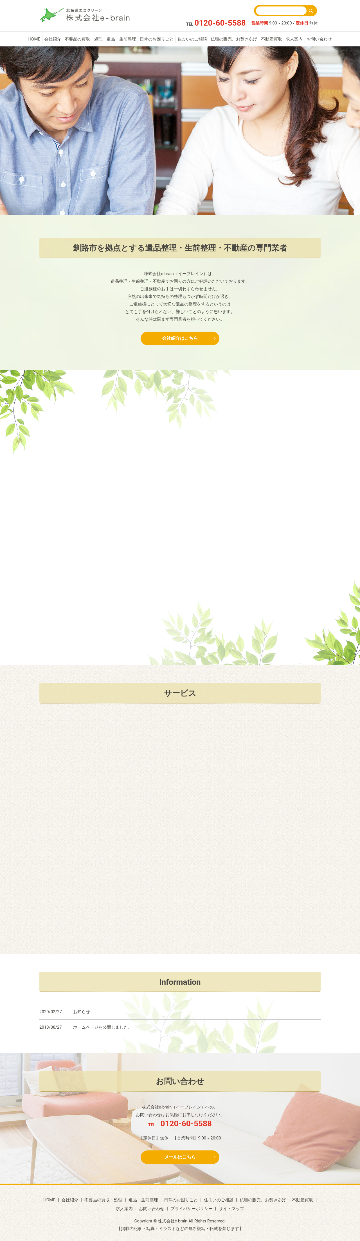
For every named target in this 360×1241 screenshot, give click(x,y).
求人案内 (294, 39)
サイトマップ (231, 1208)
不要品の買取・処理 (84, 39)
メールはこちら (180, 1157)
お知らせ (81, 1011)
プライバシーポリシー (191, 1208)
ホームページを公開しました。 (102, 1027)
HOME (34, 39)
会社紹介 (52, 39)
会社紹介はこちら (180, 338)
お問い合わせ (319, 39)
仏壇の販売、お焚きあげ (234, 39)
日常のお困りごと (157, 39)
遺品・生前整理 (121, 39)
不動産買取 (271, 39)
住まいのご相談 (192, 39)
